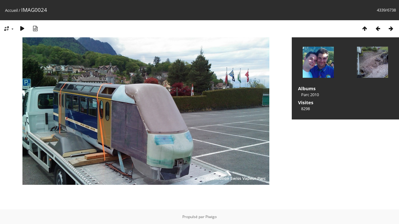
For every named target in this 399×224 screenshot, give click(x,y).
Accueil (11, 10)
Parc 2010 (310, 94)
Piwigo (211, 216)
